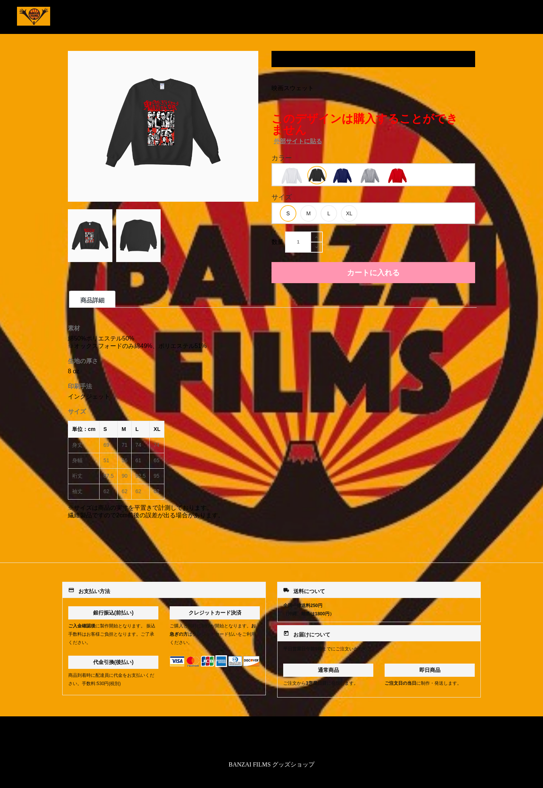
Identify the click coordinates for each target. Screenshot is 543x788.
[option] (292, 176)
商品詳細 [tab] (92, 300)
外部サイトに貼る (298, 141)
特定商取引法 (271, 740)
